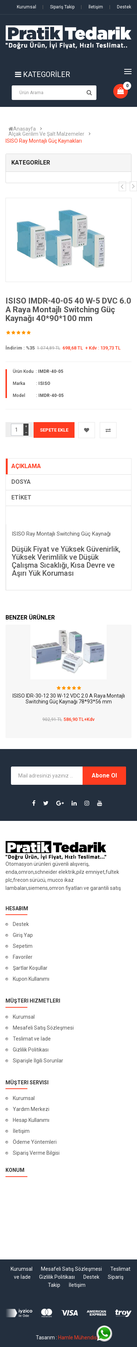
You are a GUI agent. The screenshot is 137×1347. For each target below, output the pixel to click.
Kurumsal (26, 6)
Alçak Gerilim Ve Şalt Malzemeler (46, 133)
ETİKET (21, 497)
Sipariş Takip (58, 6)
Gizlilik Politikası (31, 1050)
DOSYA (21, 481)
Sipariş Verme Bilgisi (36, 1153)
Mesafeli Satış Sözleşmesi (43, 1028)
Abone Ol (104, 775)
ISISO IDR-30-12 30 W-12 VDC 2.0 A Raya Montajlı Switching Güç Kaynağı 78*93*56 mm (68, 699)
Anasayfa (22, 128)
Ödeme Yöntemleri (35, 1142)
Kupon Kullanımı (31, 979)
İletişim (92, 6)
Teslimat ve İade (32, 1039)
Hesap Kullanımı (31, 1120)
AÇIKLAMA (26, 466)
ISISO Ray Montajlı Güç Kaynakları (43, 140)
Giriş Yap (23, 935)
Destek (120, 6)
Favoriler (23, 957)
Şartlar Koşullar (30, 968)
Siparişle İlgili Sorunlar (38, 1061)
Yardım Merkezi (31, 1109)
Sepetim (23, 946)
